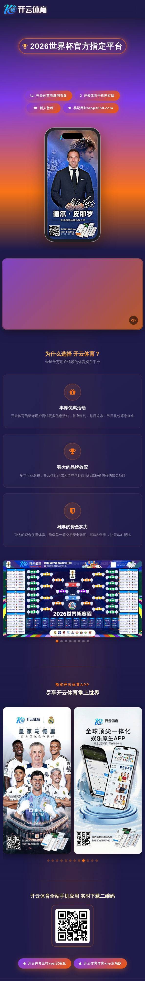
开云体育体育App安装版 (100, 963)
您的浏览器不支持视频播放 (72, 294)
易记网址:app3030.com (90, 108)
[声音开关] (133, 320)
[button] (48, 860)
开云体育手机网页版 (97, 95)
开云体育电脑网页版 (49, 95)
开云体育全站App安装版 (44, 963)
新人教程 (43, 108)
